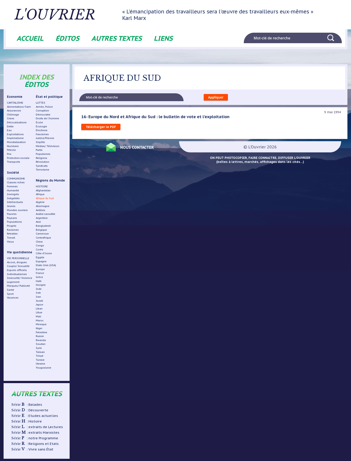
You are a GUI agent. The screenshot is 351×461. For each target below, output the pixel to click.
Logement (13, 282)
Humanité (13, 190)
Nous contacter (137, 147)
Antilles (40, 210)
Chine (39, 241)
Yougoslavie (43, 367)
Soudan (40, 344)
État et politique (49, 97)
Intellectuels (15, 202)
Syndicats (42, 165)
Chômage (13, 114)
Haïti (38, 281)
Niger (39, 328)
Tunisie (40, 359)
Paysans (12, 218)
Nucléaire (13, 146)
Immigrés (13, 194)
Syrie (39, 348)
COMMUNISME (16, 178)
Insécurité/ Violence (19, 278)
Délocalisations (17, 122)
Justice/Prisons (45, 138)
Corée (39, 249)
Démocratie (43, 114)
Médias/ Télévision (47, 146)
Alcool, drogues (17, 262)
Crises (10, 118)
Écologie (41, 126)
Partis (39, 150)
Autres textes (116, 38)
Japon (39, 304)
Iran (38, 296)
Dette (10, 126)
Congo (40, 245)
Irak (38, 292)
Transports (13, 161)
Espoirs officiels (17, 270)
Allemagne (42, 206)
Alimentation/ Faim (19, 106)
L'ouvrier (55, 14)
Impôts (40, 142)
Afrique (40, 194)
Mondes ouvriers (17, 210)
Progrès (11, 225)
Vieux (10, 241)
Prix (9, 154)
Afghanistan (43, 190)
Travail (11, 237)
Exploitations (15, 134)
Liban (39, 308)
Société (13, 173)
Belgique (41, 229)
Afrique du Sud (45, 198)
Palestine (41, 332)
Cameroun (42, 233)
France (40, 273)
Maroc (40, 320)
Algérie (40, 202)
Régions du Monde (50, 180)
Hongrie (41, 284)
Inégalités (13, 198)
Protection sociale (18, 158)
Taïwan (40, 352)
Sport (10, 293)
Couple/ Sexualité (18, 266)
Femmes (12, 186)
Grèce (39, 277)
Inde (39, 288)
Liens (163, 38)
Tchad (39, 355)
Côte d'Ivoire (44, 253)
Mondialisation (16, 142)
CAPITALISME (15, 102)
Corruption (42, 110)
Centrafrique (43, 237)
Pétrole (11, 150)
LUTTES (40, 102)
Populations (14, 221)
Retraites (12, 233)
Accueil (30, 38)
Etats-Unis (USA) (46, 265)
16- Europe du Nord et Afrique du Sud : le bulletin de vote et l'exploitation (155, 116)
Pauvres (12, 214)
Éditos (67, 38)
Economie (14, 97)
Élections (41, 130)
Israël (39, 300)
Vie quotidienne (19, 252)
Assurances (14, 110)
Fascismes (42, 134)
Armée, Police (44, 106)
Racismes (13, 229)
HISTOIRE (42, 186)
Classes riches (16, 182)
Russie (40, 336)
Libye (39, 312)
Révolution (42, 161)
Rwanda (41, 340)
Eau (9, 130)
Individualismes (17, 274)
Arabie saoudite (45, 214)
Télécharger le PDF (101, 127)
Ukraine (40, 363)
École (39, 122)
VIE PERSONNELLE (18, 258)
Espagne (41, 261)
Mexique (41, 324)
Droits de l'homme (47, 118)
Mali (38, 316)
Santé (10, 289)
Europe (40, 269)
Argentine (42, 218)
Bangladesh (43, 225)
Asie (38, 221)
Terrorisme (42, 169)
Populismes (43, 154)
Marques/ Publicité (18, 285)
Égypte (40, 257)
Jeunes (11, 206)
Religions (41, 158)
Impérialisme (15, 138)
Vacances (13, 297)
